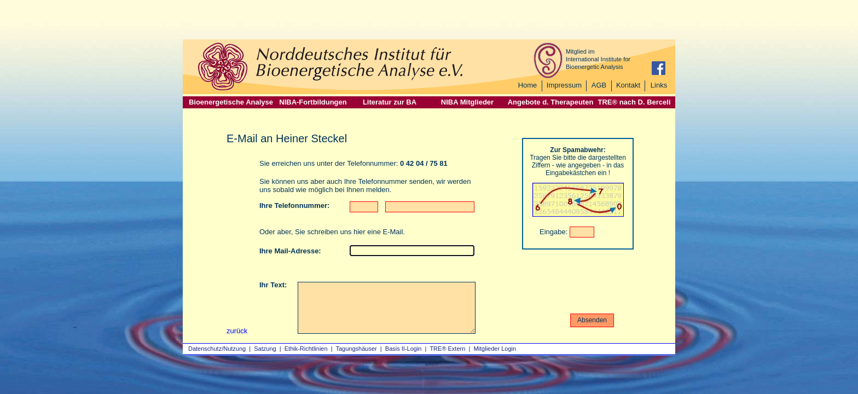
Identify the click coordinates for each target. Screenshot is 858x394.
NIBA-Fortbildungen (312, 102)
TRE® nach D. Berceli (634, 102)
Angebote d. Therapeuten (551, 102)
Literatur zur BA (389, 102)
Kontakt (628, 85)
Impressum (564, 85)
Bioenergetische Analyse (231, 102)
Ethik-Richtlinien (306, 348)
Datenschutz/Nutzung (217, 348)
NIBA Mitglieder (467, 102)
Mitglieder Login (494, 348)
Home (527, 85)
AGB (599, 85)
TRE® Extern (447, 348)
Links (659, 85)
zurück (237, 331)
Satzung (265, 348)
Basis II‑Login (403, 348)
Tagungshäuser (356, 348)
